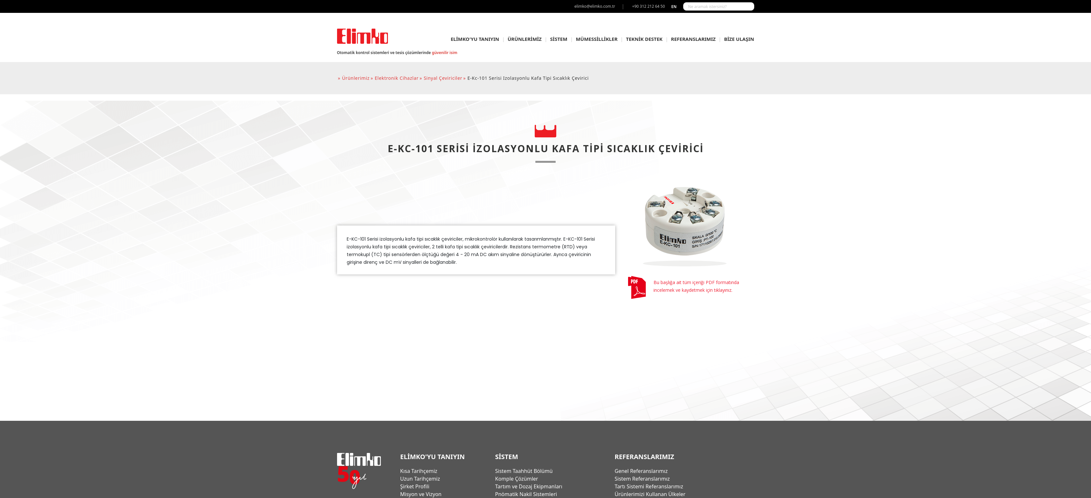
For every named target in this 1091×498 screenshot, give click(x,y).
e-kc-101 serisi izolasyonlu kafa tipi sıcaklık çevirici (528, 78)
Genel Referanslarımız (641, 471)
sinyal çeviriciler (443, 78)
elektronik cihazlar (397, 78)
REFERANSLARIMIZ (693, 39)
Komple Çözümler (516, 478)
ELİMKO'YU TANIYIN (475, 39)
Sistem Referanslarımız (642, 478)
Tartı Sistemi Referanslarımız (649, 486)
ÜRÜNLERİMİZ (525, 39)
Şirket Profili (414, 486)
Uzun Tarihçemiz (420, 478)
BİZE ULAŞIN (739, 39)
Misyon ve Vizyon (420, 494)
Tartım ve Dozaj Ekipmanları (528, 486)
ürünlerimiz (356, 78)
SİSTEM (559, 39)
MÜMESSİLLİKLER (597, 39)
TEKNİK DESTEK (644, 39)
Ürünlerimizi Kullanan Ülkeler (650, 494)
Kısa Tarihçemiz (418, 471)
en (673, 6)
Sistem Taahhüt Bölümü (524, 471)
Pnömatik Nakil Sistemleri (526, 494)
